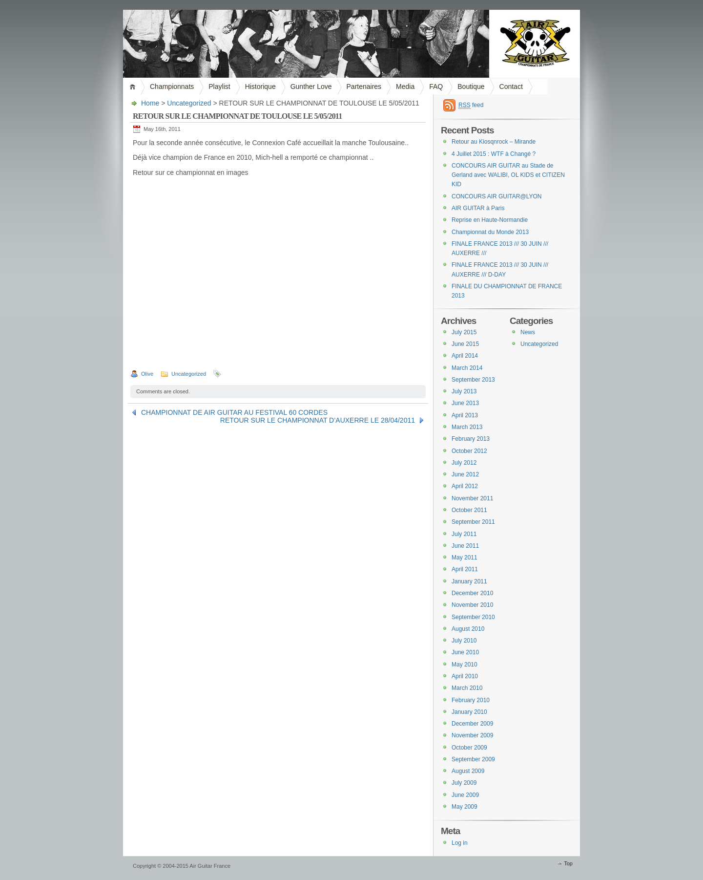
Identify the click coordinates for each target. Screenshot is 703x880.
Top (568, 863)
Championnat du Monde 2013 (490, 232)
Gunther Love (311, 86)
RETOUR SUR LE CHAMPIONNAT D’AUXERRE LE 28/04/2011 (317, 420)
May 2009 (464, 806)
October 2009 (469, 747)
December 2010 (472, 593)
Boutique (470, 86)
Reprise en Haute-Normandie (490, 219)
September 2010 (473, 617)
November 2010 (472, 604)
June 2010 (465, 652)
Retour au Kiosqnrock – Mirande (494, 141)
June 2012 (465, 474)
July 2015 (464, 332)
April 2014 (465, 355)
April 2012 (465, 486)
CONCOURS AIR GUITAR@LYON (496, 196)
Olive (147, 374)
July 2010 (464, 640)
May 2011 (464, 557)
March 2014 (467, 368)
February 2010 (471, 700)
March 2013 (467, 427)
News (527, 332)
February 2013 (471, 438)
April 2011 (465, 569)
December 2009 (472, 723)
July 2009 (464, 782)
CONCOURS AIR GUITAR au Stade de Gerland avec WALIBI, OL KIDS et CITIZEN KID (508, 175)
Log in (460, 842)
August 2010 (468, 628)
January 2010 (469, 711)
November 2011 (472, 498)
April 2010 (465, 676)
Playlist (219, 86)
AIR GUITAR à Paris (478, 208)
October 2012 (469, 451)
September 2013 (473, 379)
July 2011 (464, 534)
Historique (260, 86)
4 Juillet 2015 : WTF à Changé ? (494, 153)
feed (470, 105)
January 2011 (469, 581)
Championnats (172, 86)
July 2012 (464, 462)
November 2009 (472, 735)
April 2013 (465, 415)
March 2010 (467, 688)
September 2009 (473, 759)
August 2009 (468, 771)
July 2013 (464, 391)
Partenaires (364, 86)
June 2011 (465, 545)
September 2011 (473, 521)
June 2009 (465, 795)
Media (405, 86)
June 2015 (465, 344)
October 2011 (469, 510)
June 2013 (465, 403)
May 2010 (464, 664)
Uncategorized (189, 103)
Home (134, 86)
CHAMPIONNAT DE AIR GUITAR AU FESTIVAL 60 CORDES (234, 412)
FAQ (436, 86)
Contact (511, 86)
